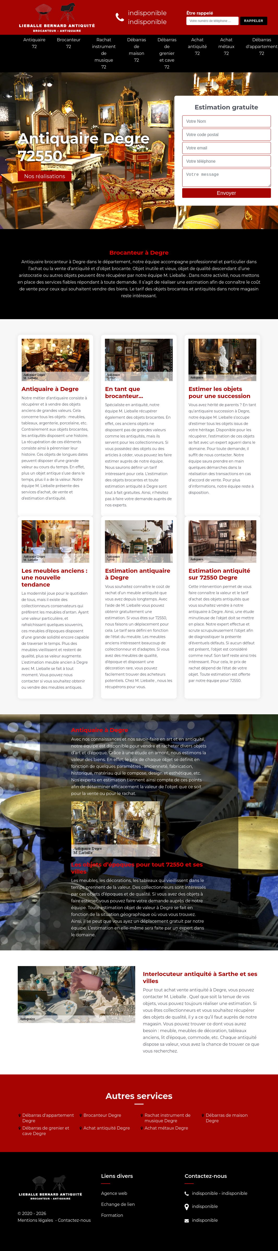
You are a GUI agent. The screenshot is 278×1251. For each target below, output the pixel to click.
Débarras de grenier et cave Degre (45, 1131)
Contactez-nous (74, 1220)
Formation (112, 1215)
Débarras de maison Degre (227, 1118)
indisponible (205, 1193)
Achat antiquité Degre (107, 1128)
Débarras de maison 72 (136, 50)
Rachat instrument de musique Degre (168, 1118)
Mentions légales (35, 1220)
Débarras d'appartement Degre (48, 1118)
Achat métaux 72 (226, 46)
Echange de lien (118, 1204)
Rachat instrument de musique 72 (104, 53)
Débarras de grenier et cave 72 (166, 53)
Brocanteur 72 (69, 43)
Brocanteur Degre (102, 1115)
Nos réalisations (44, 176)
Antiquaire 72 (34, 43)
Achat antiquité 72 (197, 46)
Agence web (114, 1193)
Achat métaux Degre (166, 1128)
